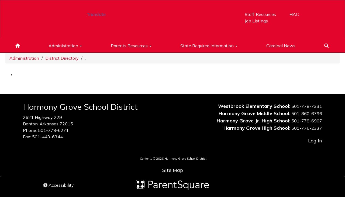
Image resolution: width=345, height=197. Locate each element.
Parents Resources (131, 45)
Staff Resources (260, 14)
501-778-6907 (306, 120)
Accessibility (58, 185)
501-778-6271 (53, 130)
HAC (294, 14)
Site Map (172, 170)
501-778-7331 (306, 106)
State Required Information (208, 45)
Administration (65, 45)
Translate (96, 14)
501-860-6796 (306, 113)
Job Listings (256, 21)
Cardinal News (280, 45)
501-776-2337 (306, 128)
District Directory (62, 58)
